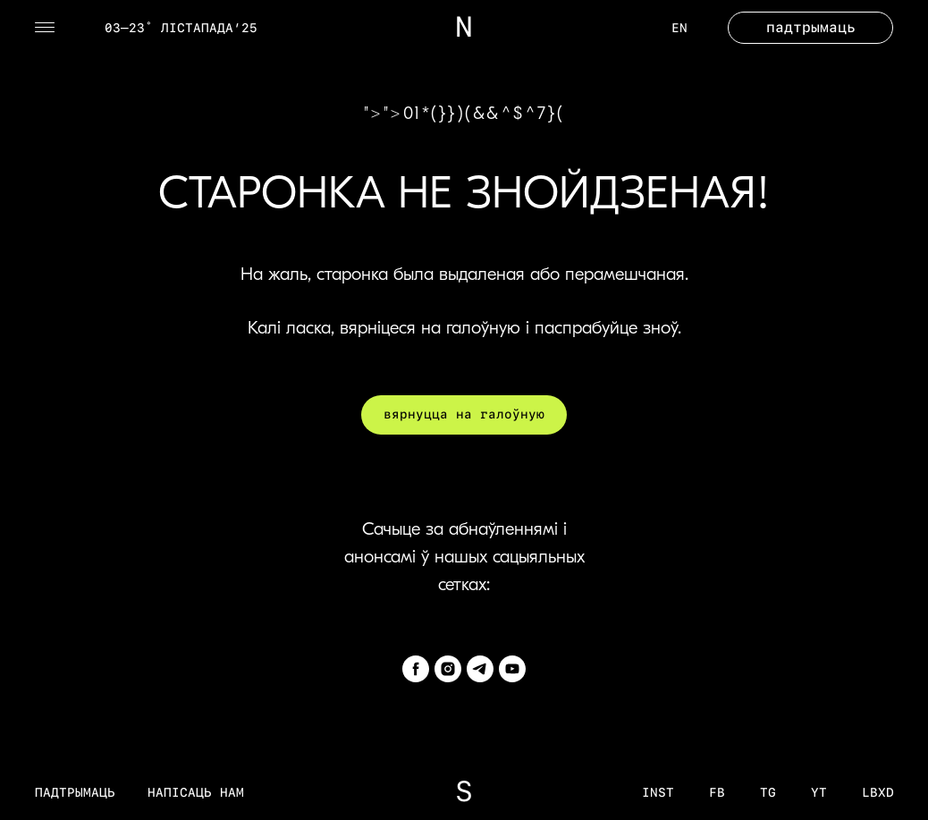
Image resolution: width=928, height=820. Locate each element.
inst (658, 792)
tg (768, 792)
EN (679, 28)
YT (819, 792)
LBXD (878, 792)
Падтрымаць (75, 792)
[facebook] (415, 668)
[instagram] (447, 668)
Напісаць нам (196, 792)
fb (717, 792)
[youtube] (512, 668)
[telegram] (480, 668)
